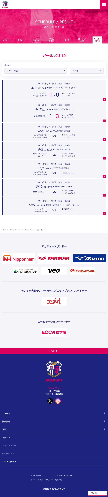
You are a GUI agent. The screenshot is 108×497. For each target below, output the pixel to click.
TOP (3, 230)
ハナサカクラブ (9, 461)
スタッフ (6, 437)
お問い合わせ (36, 475)
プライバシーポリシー (63, 475)
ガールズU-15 (15, 230)
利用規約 (58, 479)
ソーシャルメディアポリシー (42, 479)
